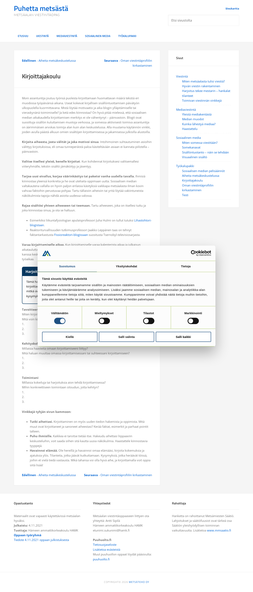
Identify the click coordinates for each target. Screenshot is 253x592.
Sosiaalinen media (188, 138)
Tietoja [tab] (186, 266)
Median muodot (193, 119)
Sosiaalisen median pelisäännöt (203, 171)
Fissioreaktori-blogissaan (71, 235)
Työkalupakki (185, 166)
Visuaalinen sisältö (194, 157)
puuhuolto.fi (101, 559)
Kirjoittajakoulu (192, 180)
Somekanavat (191, 147)
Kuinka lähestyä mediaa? (198, 124)
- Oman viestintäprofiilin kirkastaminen (118, 475)
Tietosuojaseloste (104, 545)
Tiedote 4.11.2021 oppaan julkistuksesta (41, 540)
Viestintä (182, 76)
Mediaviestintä (186, 110)
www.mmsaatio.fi (219, 530)
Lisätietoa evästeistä (106, 549)
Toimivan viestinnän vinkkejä (202, 100)
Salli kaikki (183, 337)
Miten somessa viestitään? (199, 143)
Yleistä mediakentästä (196, 114)
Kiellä (70, 337)
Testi (185, 195)
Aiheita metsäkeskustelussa (200, 176)
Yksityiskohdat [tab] (126, 266)
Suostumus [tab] (67, 266)
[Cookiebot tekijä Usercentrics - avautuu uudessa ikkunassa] (194, 253)
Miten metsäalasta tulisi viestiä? (203, 81)
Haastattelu (189, 129)
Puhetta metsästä (41, 8)
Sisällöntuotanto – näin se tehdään (205, 152)
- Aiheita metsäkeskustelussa (49, 60)
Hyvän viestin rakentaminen (201, 86)
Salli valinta (126, 337)
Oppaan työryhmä (27, 535)
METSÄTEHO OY (139, 582)
